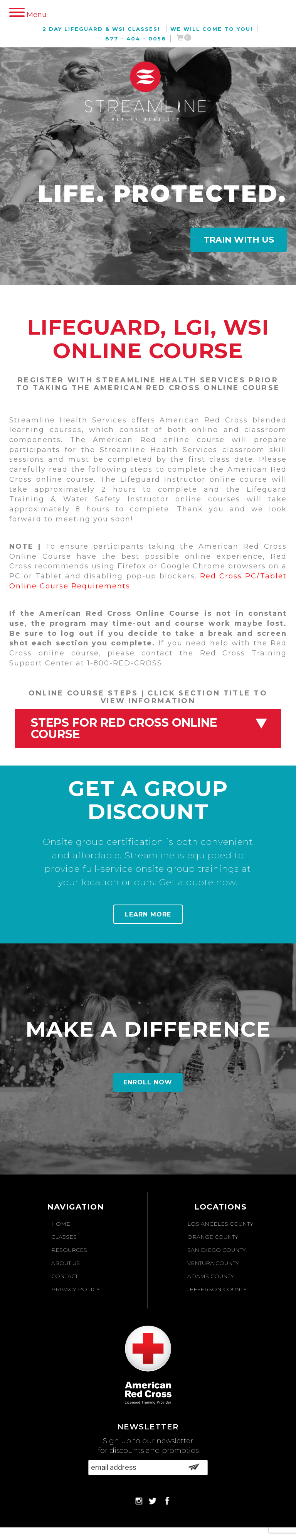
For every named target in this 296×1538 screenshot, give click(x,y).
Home (60, 1223)
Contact (64, 1276)
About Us (65, 1263)
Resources (69, 1249)
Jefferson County (217, 1289)
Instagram (138, 1501)
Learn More (148, 914)
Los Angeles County (220, 1223)
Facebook (166, 1501)
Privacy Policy (75, 1289)
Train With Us (239, 240)
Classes (64, 1236)
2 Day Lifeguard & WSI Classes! (101, 29)
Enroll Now (147, 1082)
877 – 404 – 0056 (135, 38)
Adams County (210, 1276)
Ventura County (213, 1263)
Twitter (152, 1501)
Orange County (212, 1236)
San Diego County (216, 1249)
